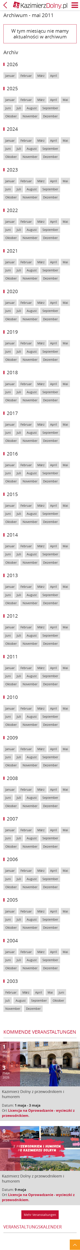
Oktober (11, 116)
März (41, 76)
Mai (65, 100)
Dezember (50, 116)
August (32, 108)
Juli (19, 108)
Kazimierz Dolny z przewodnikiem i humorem (33, 1094)
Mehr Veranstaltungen (40, 1215)
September (50, 108)
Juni (8, 108)
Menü (75, 5)
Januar (10, 76)
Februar (26, 76)
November (30, 116)
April (53, 76)
